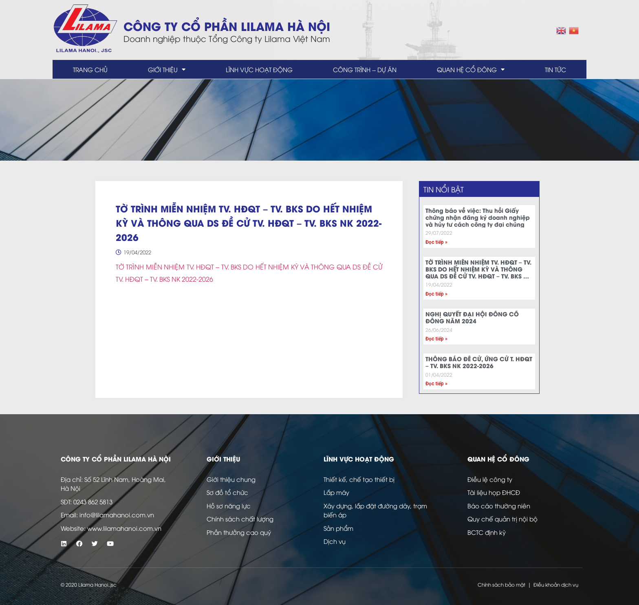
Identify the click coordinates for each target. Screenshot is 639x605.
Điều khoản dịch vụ (555, 584)
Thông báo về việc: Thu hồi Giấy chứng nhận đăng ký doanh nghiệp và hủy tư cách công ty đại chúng (477, 217)
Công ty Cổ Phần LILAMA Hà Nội (226, 25)
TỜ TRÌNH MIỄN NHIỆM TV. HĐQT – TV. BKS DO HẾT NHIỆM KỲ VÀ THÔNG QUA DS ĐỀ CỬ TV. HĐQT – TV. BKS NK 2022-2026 (478, 272)
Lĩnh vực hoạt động (259, 69)
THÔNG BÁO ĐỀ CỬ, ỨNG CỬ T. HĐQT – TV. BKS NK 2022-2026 (478, 362)
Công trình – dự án (364, 69)
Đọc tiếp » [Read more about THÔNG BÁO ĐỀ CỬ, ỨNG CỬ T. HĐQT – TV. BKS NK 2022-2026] (436, 383)
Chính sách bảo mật (501, 584)
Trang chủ (90, 69)
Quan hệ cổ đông (471, 69)
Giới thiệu (166, 69)
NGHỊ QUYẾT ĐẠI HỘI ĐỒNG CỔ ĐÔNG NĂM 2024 (472, 317)
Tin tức (555, 69)
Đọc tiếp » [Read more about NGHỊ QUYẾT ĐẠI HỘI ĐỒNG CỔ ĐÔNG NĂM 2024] (436, 339)
